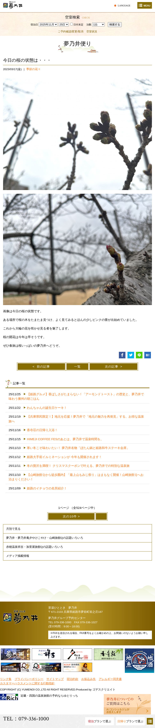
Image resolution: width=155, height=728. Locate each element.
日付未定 (76, 24)
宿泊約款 (72, 679)
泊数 (88, 24)
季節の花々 (33, 69)
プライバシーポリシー (29, 679)
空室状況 (91, 31)
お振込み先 (88, 679)
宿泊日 (34, 24)
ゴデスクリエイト (103, 689)
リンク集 (5, 679)
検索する (114, 24)
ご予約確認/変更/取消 (70, 31)
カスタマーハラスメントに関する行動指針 (27, 683)
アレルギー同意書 (110, 679)
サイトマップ (55, 679)
